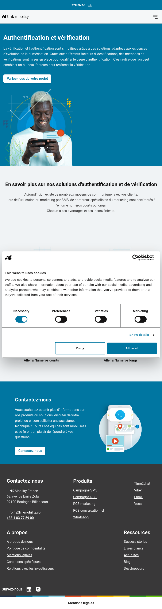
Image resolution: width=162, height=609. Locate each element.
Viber (138, 490)
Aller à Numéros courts (41, 360)
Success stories (135, 542)
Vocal (138, 504)
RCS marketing (84, 504)
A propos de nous (20, 542)
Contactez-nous (30, 451)
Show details (139, 334)
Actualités (131, 555)
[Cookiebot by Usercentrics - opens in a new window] (138, 257)
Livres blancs (133, 548)
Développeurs (134, 569)
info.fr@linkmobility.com (25, 512)
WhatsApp (81, 517)
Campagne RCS (85, 497)
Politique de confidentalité (26, 548)
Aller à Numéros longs (121, 360)
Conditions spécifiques (23, 562)
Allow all (132, 348)
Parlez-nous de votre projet (27, 79)
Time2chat (142, 484)
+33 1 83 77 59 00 (20, 518)
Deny (80, 348)
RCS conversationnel (88, 510)
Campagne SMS (85, 490)
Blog (127, 562)
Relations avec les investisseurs (30, 569)
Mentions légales (19, 555)
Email (138, 497)
